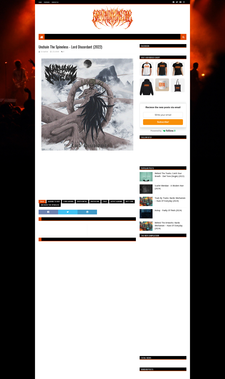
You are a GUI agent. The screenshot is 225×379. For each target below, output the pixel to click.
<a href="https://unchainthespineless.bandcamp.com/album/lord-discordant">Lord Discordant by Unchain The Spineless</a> (87, 176)
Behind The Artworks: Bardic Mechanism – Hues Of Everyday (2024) (169, 225)
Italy (105, 201)
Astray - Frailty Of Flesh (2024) (168, 210)
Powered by (163, 131)
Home (40, 2)
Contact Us (55, 2)
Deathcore (95, 201)
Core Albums (68, 201)
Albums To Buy (54, 201)
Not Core (129, 201)
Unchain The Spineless (50, 205)
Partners (47, 2)
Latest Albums (116, 201)
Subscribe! (163, 122)
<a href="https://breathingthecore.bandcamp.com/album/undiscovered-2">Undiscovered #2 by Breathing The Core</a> (163, 295)
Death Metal (82, 201)
